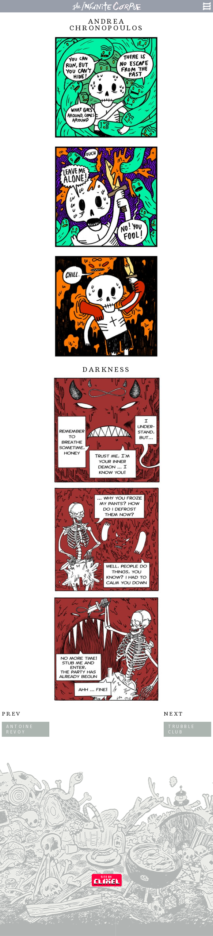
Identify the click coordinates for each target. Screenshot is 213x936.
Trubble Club (181, 729)
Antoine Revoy (19, 729)
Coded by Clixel (107, 880)
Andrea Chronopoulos (106, 24)
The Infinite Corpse (107, 6)
